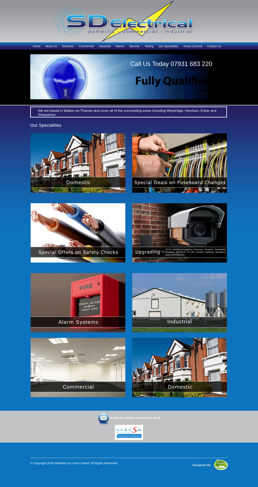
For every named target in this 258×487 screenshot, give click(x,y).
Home (36, 46)
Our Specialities (168, 46)
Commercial (86, 46)
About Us (51, 46)
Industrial (104, 46)
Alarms (119, 46)
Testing (149, 46)
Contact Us (214, 46)
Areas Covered (192, 46)
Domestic (68, 46)
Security (134, 46)
